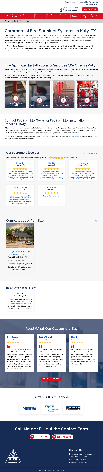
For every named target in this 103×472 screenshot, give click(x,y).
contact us (44, 136)
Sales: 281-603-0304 (78, 462)
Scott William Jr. (46, 339)
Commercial (27, 15)
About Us (93, 15)
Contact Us (90, 9)
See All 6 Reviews (90, 153)
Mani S (74, 339)
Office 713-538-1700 (78, 464)
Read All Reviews (51, 381)
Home (8, 15)
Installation (51, 15)
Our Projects (86, 16)
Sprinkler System (15, 15)
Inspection (63, 15)
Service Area (19, 21)
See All (94, 222)
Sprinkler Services (75, 15)
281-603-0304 (72, 10)
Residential (39, 15)
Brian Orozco (12, 339)
